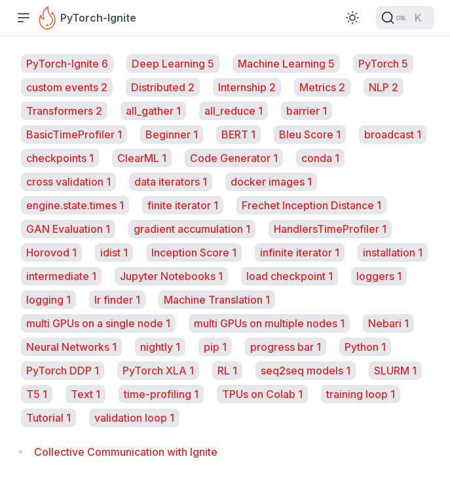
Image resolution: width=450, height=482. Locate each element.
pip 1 (215, 346)
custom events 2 (66, 87)
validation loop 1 (134, 417)
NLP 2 (383, 87)
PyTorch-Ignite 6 (67, 63)
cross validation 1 (68, 181)
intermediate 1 (61, 276)
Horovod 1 (51, 252)
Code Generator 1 (234, 158)
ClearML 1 (141, 158)
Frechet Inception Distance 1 (311, 205)
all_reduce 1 (233, 110)
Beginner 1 (171, 134)
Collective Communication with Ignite (125, 451)
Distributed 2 (163, 87)
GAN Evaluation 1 (68, 228)
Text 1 (85, 394)
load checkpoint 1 (289, 276)
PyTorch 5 (383, 63)
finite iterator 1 (182, 205)
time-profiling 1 (161, 394)
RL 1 (227, 370)
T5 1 (36, 394)
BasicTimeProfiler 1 (74, 134)
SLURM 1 (395, 370)
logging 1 (48, 299)
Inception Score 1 (193, 252)
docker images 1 (271, 181)
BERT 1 (238, 134)
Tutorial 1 (48, 417)
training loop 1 (360, 394)
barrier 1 (306, 110)
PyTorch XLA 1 (158, 370)
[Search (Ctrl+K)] (405, 18)
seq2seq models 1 (305, 370)
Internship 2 (247, 87)
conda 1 (320, 158)
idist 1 (114, 252)
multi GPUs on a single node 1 (98, 323)
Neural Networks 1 (71, 346)
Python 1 (365, 346)
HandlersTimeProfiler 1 (330, 228)
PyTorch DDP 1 (62, 370)
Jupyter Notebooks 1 (171, 276)
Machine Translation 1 (217, 299)
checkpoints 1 (60, 158)
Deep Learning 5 (173, 63)
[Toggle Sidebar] (23, 18)
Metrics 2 (322, 87)
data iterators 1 (170, 181)
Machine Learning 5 (286, 63)
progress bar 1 (285, 346)
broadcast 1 (392, 134)
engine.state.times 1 (75, 205)
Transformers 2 (64, 110)
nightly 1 (160, 346)
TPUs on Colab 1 (262, 394)
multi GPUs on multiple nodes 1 (269, 323)
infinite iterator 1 (299, 252)
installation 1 (392, 252)
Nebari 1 (388, 323)
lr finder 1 (117, 299)
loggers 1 (379, 276)
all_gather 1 (153, 110)
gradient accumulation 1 (192, 228)
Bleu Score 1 (310, 134)
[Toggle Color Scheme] (352, 18)
